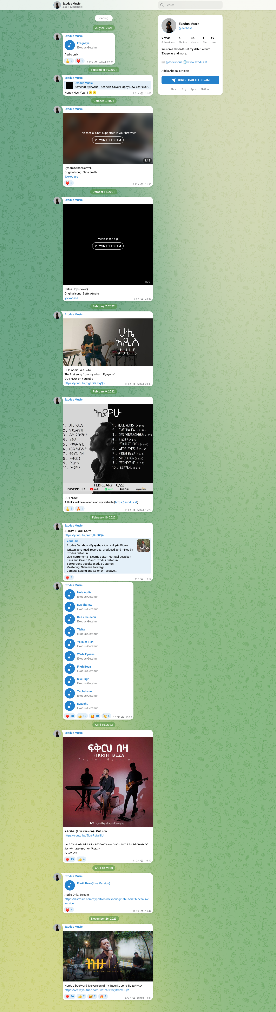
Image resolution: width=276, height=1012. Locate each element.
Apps (193, 89)
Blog (184, 89)
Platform (205, 89)
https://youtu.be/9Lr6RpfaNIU (84, 835)
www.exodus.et (197, 62)
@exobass (185, 28)
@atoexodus (174, 62)
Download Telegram (190, 80)
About (174, 89)
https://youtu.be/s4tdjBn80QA (84, 535)
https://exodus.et (126, 502)
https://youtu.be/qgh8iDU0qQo (85, 383)
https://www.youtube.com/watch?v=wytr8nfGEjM (97, 990)
